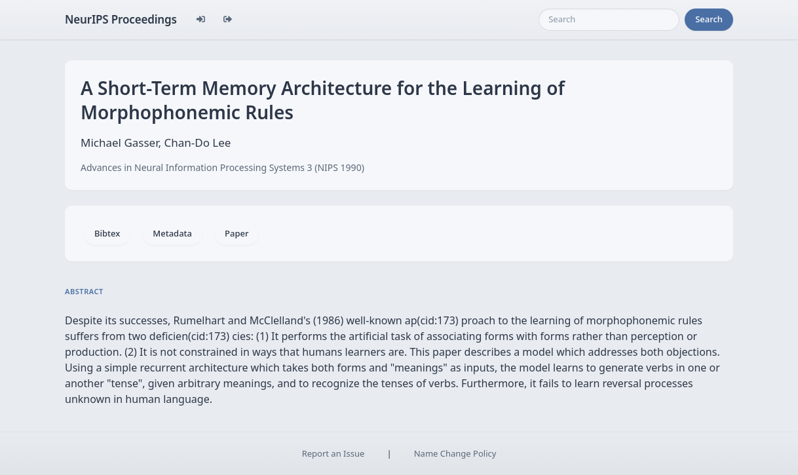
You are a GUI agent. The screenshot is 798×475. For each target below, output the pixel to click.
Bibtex (107, 233)
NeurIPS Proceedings (121, 19)
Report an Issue (333, 453)
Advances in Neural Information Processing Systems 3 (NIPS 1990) (222, 167)
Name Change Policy (455, 453)
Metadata (172, 233)
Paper (236, 233)
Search (709, 19)
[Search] (609, 20)
